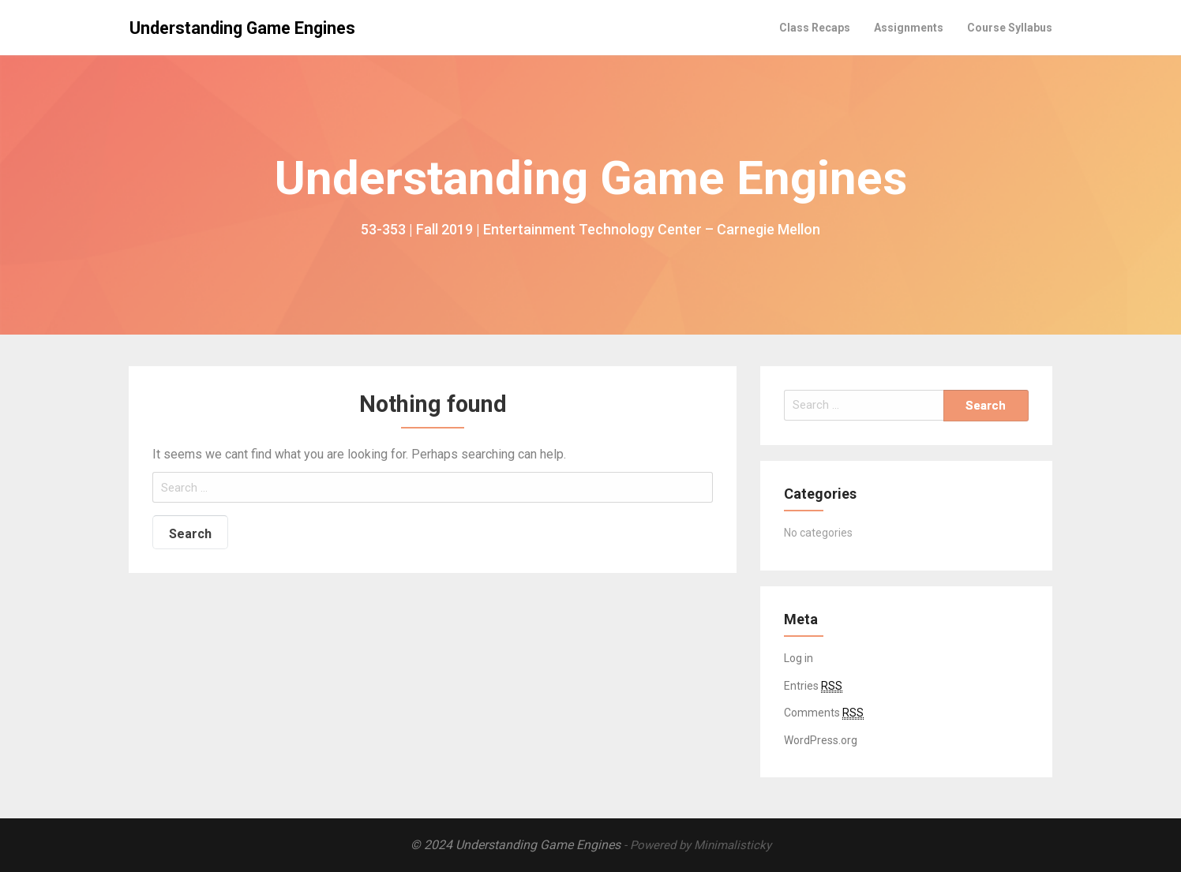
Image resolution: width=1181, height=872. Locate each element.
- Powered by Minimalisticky (697, 845)
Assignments (908, 27)
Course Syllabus (1009, 27)
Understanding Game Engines (242, 28)
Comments (824, 713)
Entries (813, 686)
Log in (798, 658)
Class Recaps (814, 27)
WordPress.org (820, 740)
